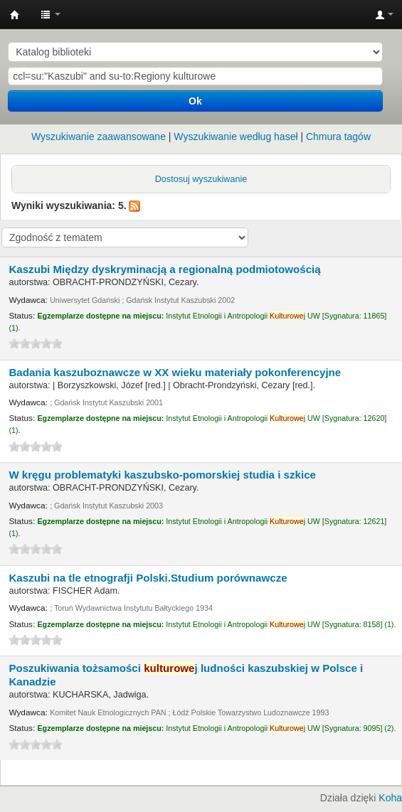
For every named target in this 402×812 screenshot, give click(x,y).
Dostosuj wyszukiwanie (201, 179)
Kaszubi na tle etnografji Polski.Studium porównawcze (148, 578)
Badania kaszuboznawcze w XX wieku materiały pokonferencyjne (175, 372)
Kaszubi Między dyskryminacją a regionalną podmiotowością (164, 269)
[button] (50, 14)
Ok (195, 101)
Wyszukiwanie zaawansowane (98, 136)
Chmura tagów (338, 136)
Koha (390, 797)
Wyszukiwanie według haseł (235, 136)
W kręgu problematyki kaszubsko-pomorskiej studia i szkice (162, 475)
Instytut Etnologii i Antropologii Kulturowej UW (15, 15)
